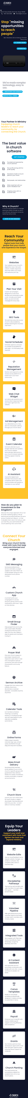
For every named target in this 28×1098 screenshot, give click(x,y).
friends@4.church (21, 13)
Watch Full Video (10, 95)
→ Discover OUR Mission (12, 91)
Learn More (20, 42)
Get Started (19, 157)
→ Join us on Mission (11, 219)
